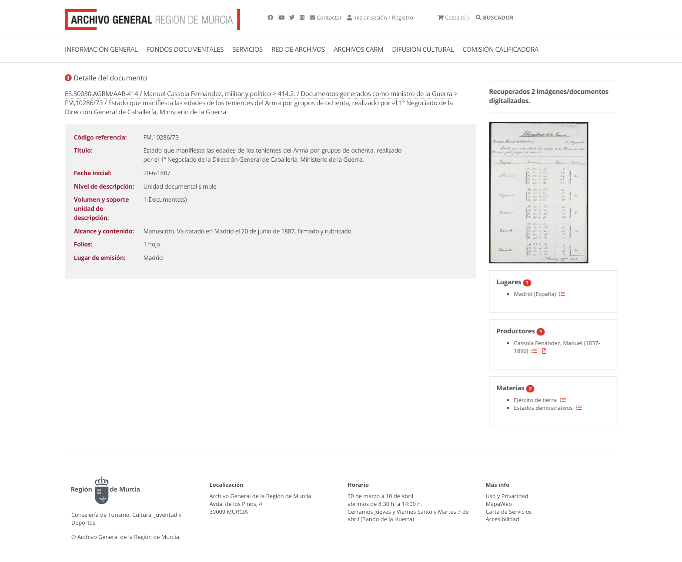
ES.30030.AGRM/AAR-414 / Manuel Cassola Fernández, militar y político (168, 94)
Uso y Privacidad (507, 496)
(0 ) (453, 17)
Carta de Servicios (509, 511)
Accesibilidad (502, 519)
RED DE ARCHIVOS (298, 49)
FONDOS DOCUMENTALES (185, 49)
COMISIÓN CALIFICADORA (500, 49)
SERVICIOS (247, 49)
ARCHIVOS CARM (358, 49)
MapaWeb (499, 504)
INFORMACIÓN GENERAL (101, 49)
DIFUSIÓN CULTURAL (423, 49)
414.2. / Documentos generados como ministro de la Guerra (365, 94)
